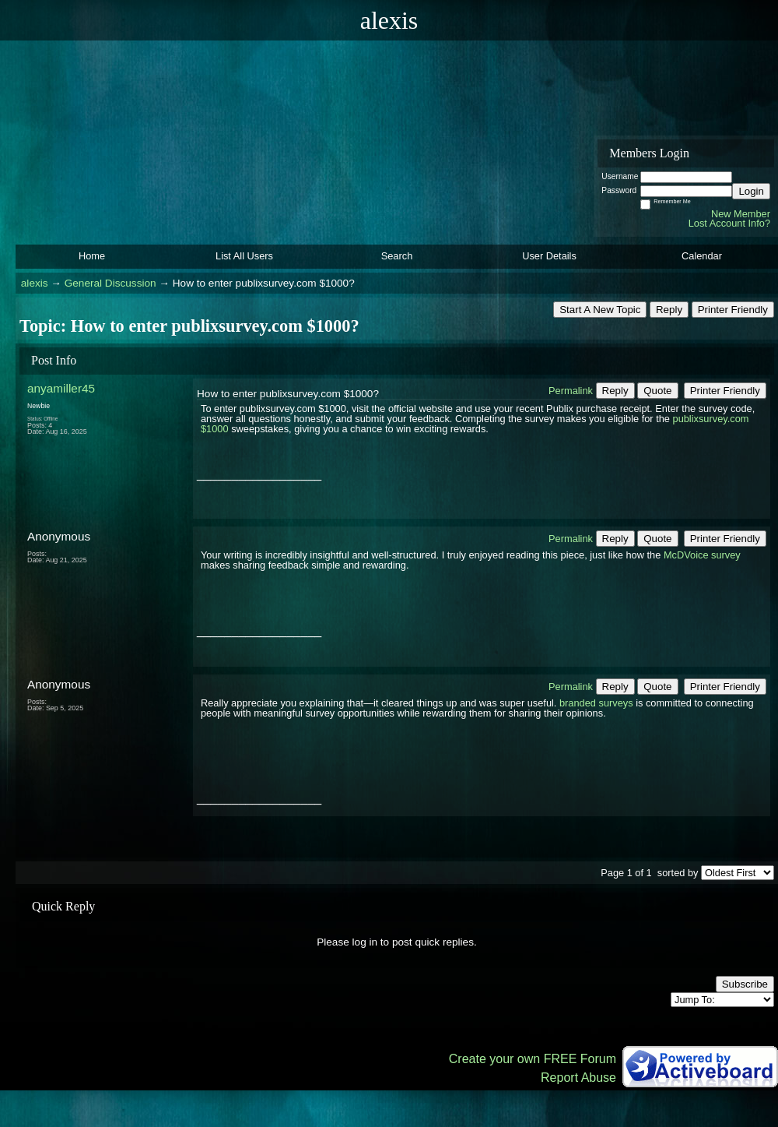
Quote (657, 390)
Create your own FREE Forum (532, 1058)
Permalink (570, 390)
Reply (669, 309)
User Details (549, 256)
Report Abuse (578, 1077)
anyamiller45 (61, 388)
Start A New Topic (599, 309)
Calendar (702, 256)
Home (92, 256)
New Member (740, 214)
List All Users (244, 256)
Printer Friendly (733, 309)
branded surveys (596, 703)
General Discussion (110, 283)
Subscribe (745, 984)
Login (751, 191)
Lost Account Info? (729, 223)
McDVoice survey (702, 555)
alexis (34, 283)
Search (397, 256)
